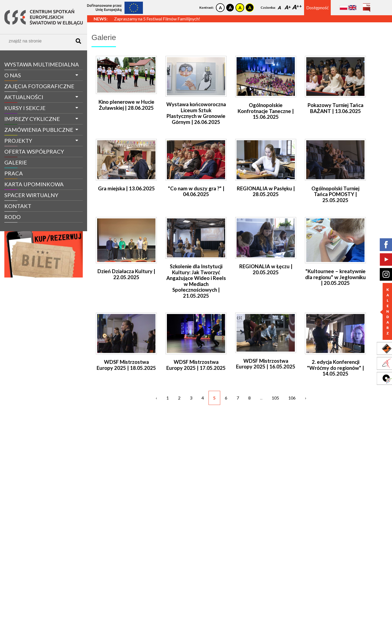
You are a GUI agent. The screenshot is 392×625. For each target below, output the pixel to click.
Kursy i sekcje (24, 108)
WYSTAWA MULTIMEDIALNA (41, 64)
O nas (12, 75)
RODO (12, 217)
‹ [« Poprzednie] (156, 397)
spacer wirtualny (31, 195)
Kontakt (17, 206)
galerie (15, 162)
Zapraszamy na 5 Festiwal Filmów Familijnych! (157, 18)
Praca (13, 173)
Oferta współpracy (34, 151)
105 (275, 397)
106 (292, 397)
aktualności (23, 97)
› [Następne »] (305, 397)
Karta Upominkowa (34, 184)
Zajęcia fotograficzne (39, 86)
